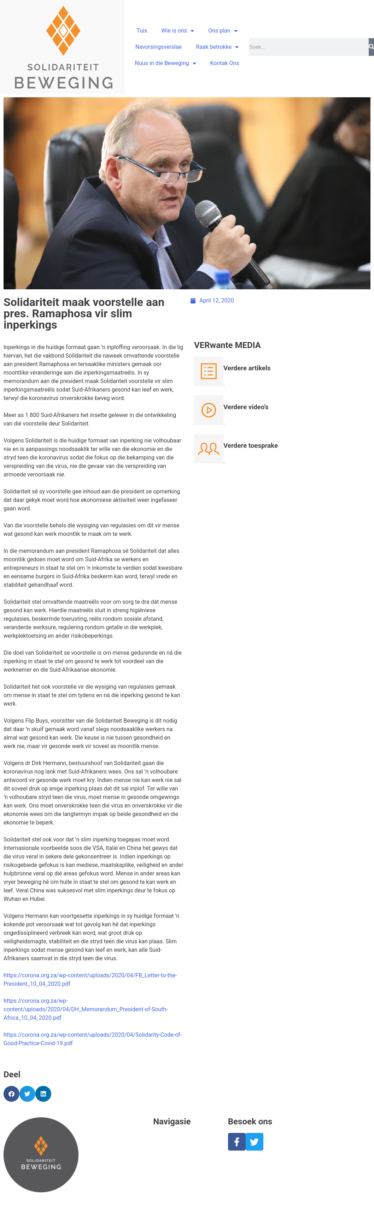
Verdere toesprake (250, 446)
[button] (11, 1094)
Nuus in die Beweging (165, 63)
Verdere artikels (247, 368)
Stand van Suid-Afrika (180, 1159)
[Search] (371, 47)
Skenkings (166, 1176)
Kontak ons (167, 1193)
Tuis (141, 30)
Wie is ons (177, 30)
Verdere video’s (245, 407)
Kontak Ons (224, 63)
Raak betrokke (217, 47)
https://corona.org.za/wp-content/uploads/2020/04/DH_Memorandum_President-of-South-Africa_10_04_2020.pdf (86, 1009)
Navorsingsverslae (158, 47)
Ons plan (222, 30)
